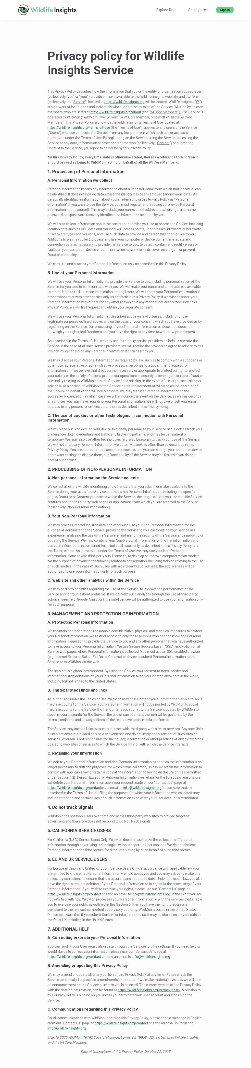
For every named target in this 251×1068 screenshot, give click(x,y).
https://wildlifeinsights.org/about (115, 112)
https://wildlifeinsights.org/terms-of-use (79, 127)
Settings (197, 9)
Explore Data (166, 10)
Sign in (225, 10)
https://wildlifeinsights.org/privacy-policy (149, 990)
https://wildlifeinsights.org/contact (74, 788)
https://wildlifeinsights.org (124, 102)
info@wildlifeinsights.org (142, 788)
